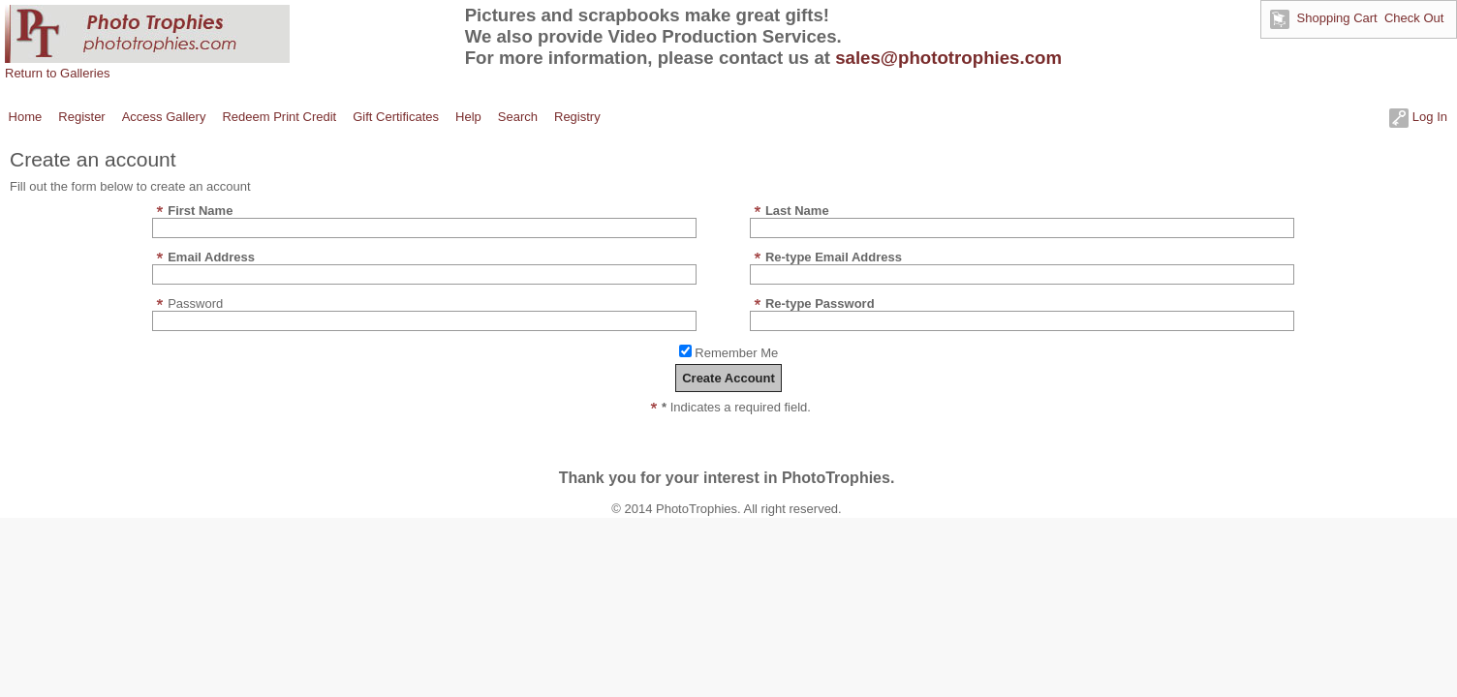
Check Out (1413, 18)
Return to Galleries (57, 73)
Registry (577, 116)
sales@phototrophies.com (948, 57)
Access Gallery (164, 116)
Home (26, 116)
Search (518, 116)
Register (81, 116)
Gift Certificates (396, 116)
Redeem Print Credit (279, 116)
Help (468, 116)
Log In (1418, 116)
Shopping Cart (1337, 18)
